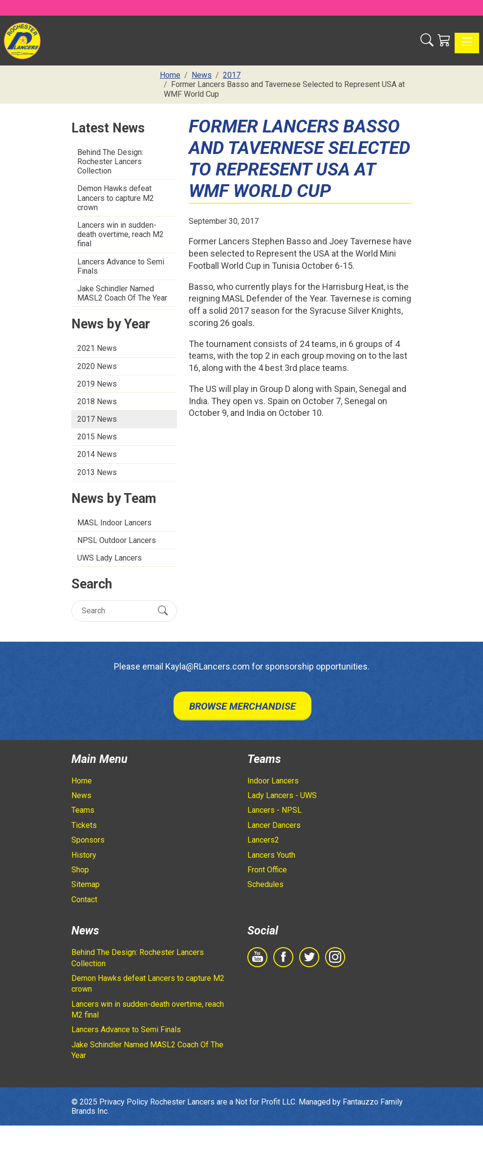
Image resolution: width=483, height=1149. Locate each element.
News (81, 795)
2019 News (97, 384)
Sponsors (88, 840)
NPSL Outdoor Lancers (116, 540)
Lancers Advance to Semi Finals (120, 266)
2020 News (97, 366)
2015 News (97, 436)
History (83, 855)
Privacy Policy (123, 1101)
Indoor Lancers (273, 780)
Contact (84, 899)
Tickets (84, 825)
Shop (80, 869)
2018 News (97, 401)
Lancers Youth (271, 855)
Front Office (267, 869)
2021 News (97, 348)
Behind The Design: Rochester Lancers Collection (110, 161)
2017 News (97, 419)
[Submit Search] (162, 610)
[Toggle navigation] (467, 43)
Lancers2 (263, 840)
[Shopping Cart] (444, 40)
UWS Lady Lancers (109, 558)
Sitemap (85, 884)
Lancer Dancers (274, 825)
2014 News (97, 454)
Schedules (265, 884)
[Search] (116, 610)
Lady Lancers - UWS (282, 795)
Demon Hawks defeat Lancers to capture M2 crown (115, 198)
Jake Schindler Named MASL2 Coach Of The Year (122, 293)
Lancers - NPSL (274, 810)
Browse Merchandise (242, 706)
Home (81, 780)
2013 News (97, 472)
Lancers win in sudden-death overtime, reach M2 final (120, 234)
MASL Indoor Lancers (114, 522)
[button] (427, 40)
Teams (82, 810)
